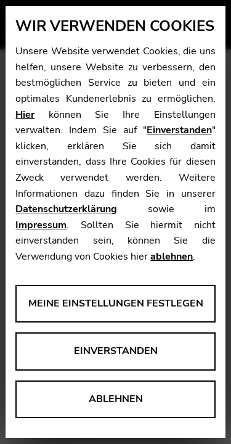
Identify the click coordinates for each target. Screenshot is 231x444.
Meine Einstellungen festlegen (115, 303)
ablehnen (171, 256)
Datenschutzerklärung (66, 209)
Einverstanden (179, 130)
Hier (24, 114)
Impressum (41, 225)
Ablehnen (116, 399)
